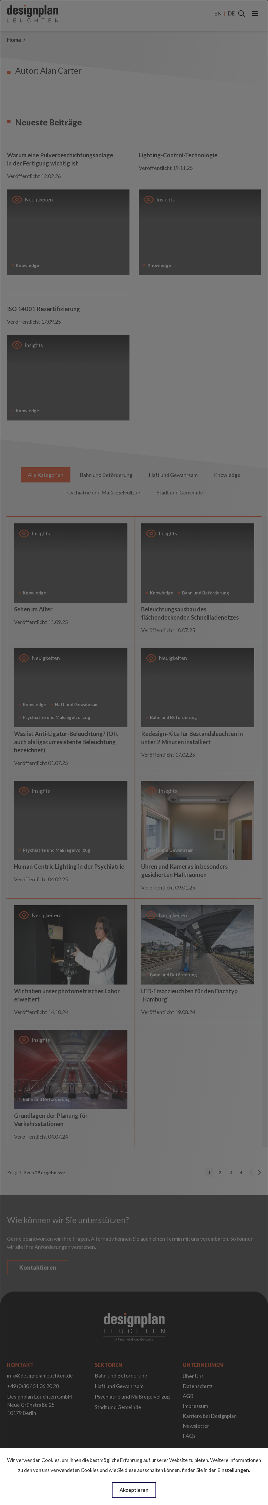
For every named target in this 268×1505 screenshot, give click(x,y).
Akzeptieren (134, 1490)
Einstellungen (233, 1470)
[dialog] (134, 752)
